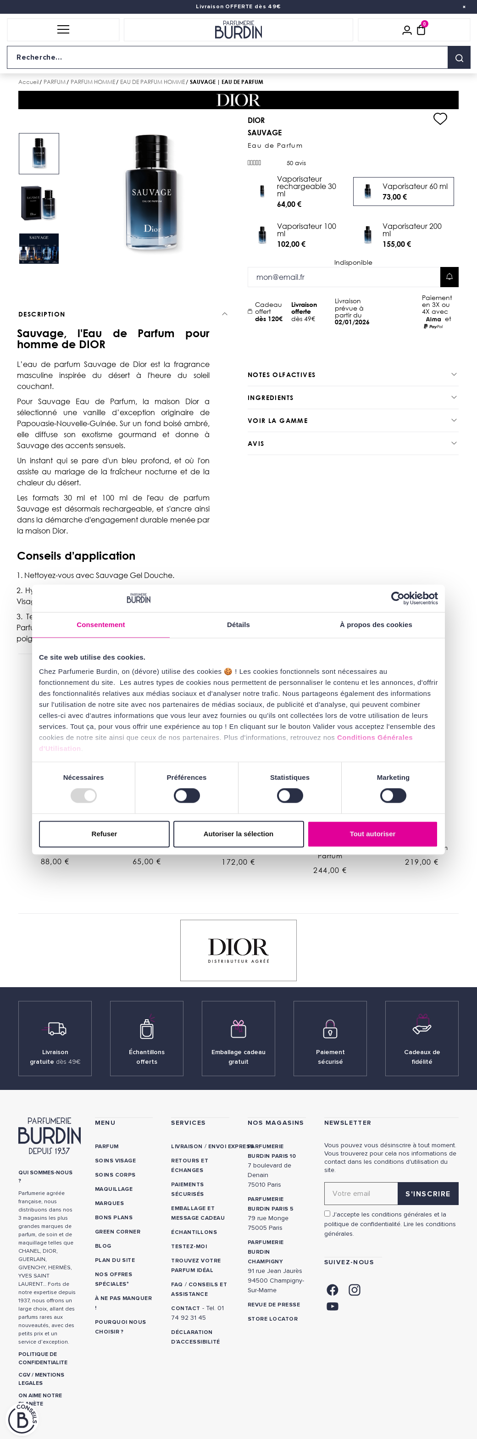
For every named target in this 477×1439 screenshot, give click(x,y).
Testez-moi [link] (189, 1246)
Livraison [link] (186, 1146)
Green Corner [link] (118, 1231)
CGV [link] (24, 1375)
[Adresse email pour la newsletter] (391, 1193)
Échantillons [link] (194, 1232)
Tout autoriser (373, 834)
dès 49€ (309, 311)
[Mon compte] (407, 29)
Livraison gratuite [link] (55, 1057)
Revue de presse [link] (274, 1304)
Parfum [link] (107, 1146)
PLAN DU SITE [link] (115, 1260)
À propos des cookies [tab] (376, 624)
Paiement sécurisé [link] (330, 1057)
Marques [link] (109, 1203)
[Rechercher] (459, 57)
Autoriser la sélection (239, 834)
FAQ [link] (177, 1284)
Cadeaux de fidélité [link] (422, 1057)
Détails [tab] (238, 624)
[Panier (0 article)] (421, 29)
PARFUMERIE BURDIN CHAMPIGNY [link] (266, 1252)
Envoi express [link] (231, 1146)
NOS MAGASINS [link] (276, 1123)
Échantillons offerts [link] (147, 1057)
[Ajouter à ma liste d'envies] (440, 119)
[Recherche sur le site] (238, 57)
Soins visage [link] (115, 1160)
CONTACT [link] (185, 1308)
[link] (332, 1288)
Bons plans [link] (114, 1217)
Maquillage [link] (114, 1189)
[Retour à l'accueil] (238, 29)
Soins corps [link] (115, 1175)
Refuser (104, 834)
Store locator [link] (273, 1319)
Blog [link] (103, 1246)
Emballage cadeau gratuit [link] (238, 1057)
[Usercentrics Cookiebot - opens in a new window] (398, 598)
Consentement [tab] (101, 624)
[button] (63, 29)
